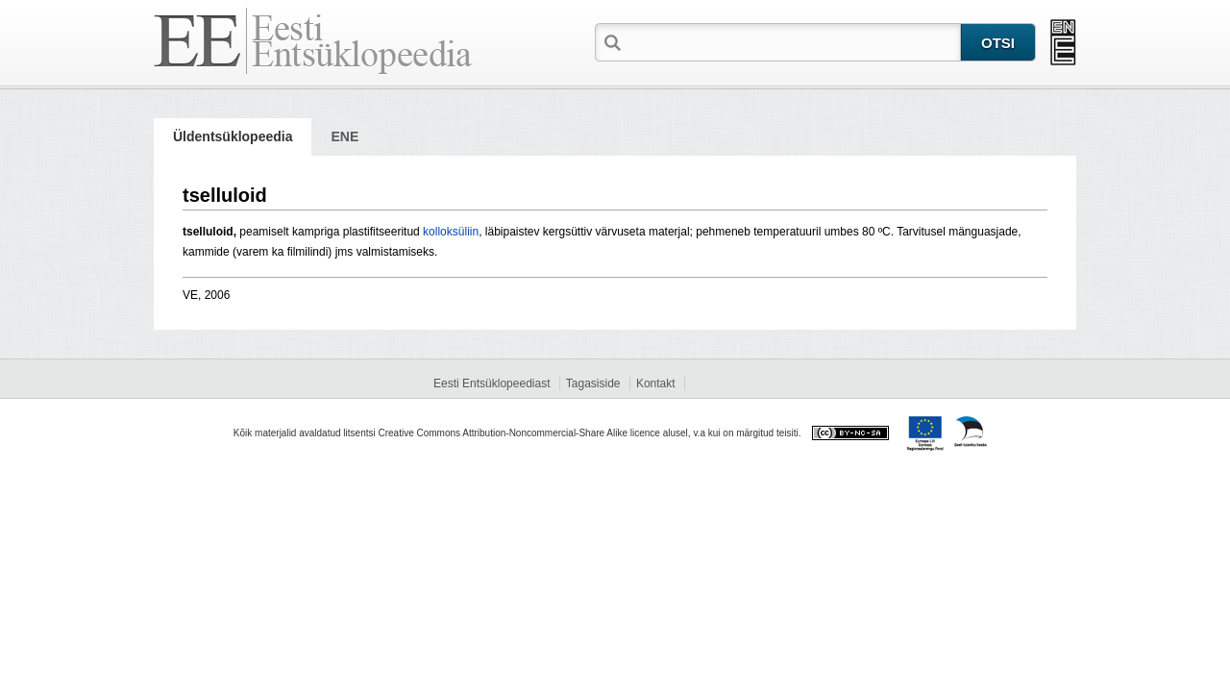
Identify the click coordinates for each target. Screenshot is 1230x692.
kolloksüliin (451, 231)
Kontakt (656, 383)
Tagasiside (593, 383)
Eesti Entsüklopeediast (491, 383)
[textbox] (793, 41)
